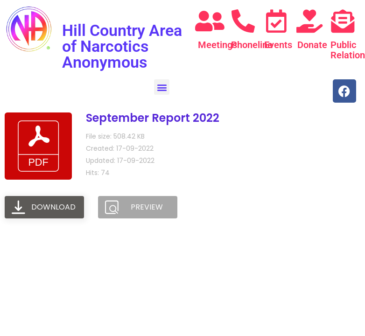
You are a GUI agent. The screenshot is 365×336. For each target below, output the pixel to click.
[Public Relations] (342, 21)
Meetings (217, 44)
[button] (161, 87)
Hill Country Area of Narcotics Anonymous (122, 46)
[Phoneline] (243, 21)
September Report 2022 (152, 118)
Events (278, 44)
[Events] (276, 21)
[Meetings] (210, 21)
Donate (312, 44)
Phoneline (252, 44)
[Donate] (309, 21)
